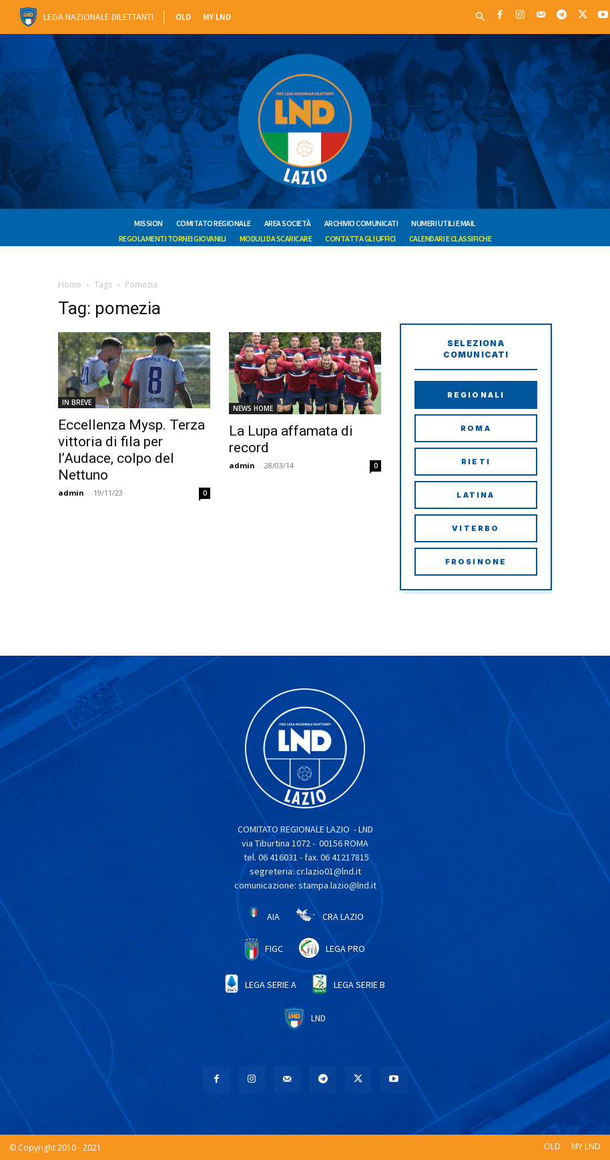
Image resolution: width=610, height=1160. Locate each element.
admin (71, 493)
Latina (475, 495)
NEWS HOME (253, 408)
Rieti (476, 461)
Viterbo (475, 528)
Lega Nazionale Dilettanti (98, 17)
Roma (476, 428)
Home (69, 284)
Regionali (476, 395)
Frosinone (476, 561)
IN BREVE (76, 402)
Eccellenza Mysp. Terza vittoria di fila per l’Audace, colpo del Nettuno (131, 450)
